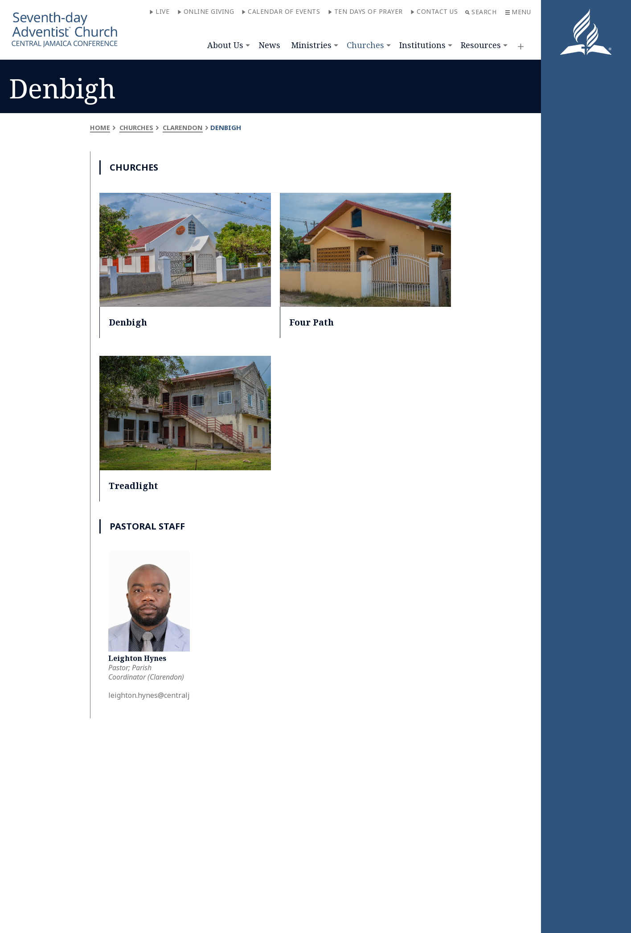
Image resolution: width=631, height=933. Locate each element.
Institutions (422, 45)
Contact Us (434, 11)
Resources (481, 45)
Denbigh (128, 322)
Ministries (311, 45)
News (269, 45)
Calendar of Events (281, 11)
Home (100, 127)
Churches (365, 45)
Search (480, 12)
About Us (225, 45)
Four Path (312, 322)
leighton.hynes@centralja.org (157, 695)
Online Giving (205, 11)
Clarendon (184, 127)
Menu (518, 12)
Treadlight (134, 486)
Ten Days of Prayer (365, 11)
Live (159, 11)
